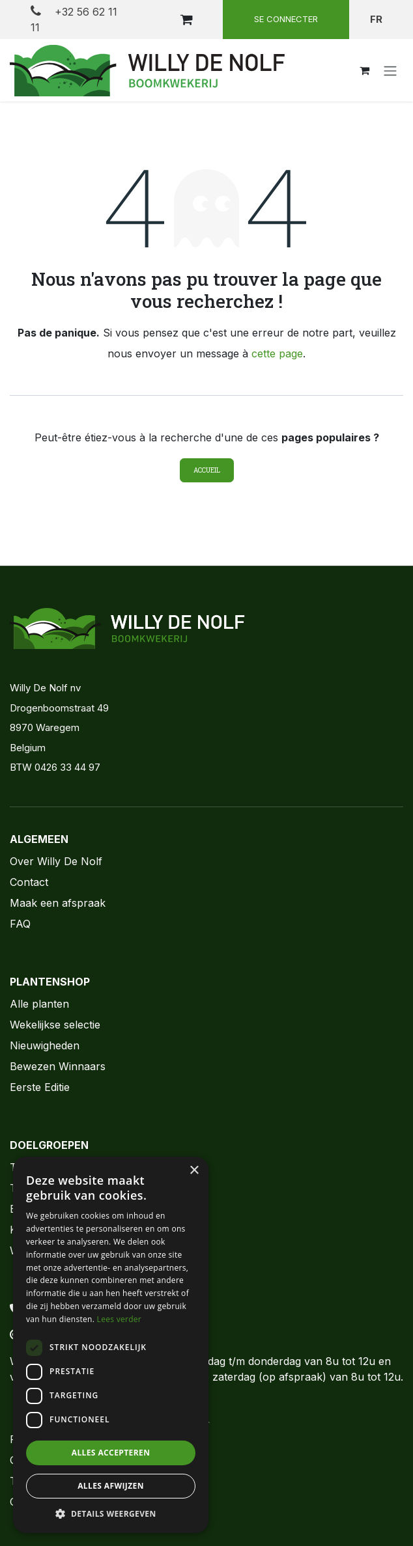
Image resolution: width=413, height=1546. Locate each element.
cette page (277, 353)
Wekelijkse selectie (55, 1024)
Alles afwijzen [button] (111, 1485)
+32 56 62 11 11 (74, 19)
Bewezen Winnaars (58, 1066)
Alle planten (39, 1003)
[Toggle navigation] (390, 70)
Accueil (206, 470)
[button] (110, 1513)
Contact (29, 882)
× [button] (194, 1171)
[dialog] (110, 1345)
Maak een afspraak (58, 902)
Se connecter (286, 19)
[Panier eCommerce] (186, 19)
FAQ (20, 923)
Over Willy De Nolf (56, 861)
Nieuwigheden (44, 1045)
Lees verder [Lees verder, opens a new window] (119, 1319)
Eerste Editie (40, 1087)
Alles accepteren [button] (111, 1452)
